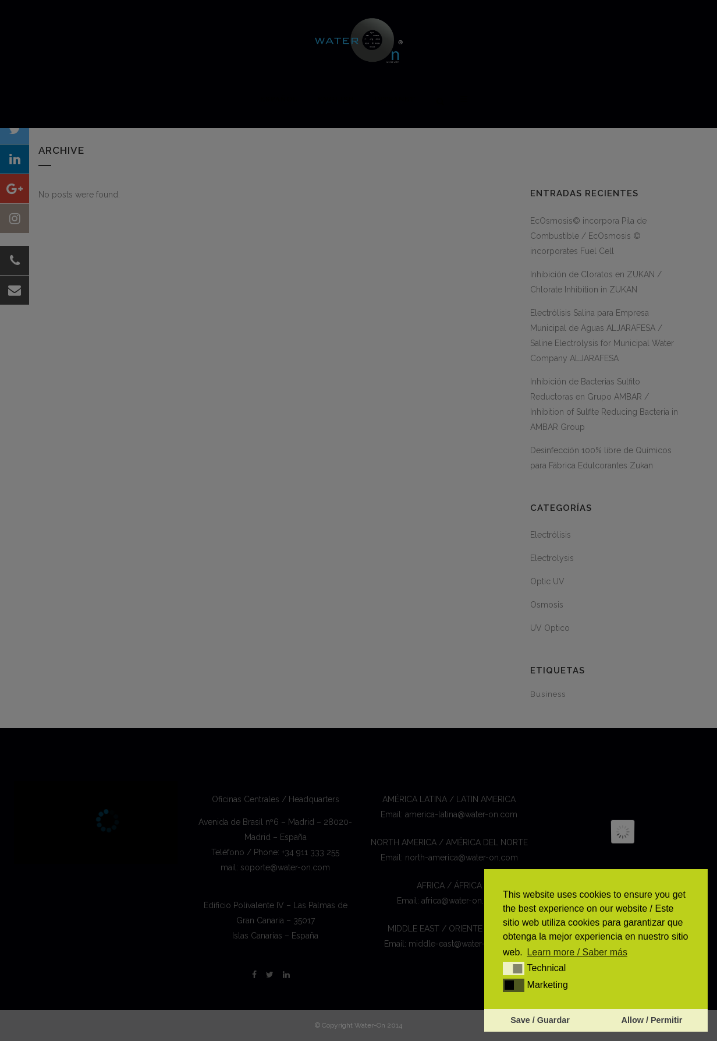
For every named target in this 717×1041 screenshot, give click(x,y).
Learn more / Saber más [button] (577, 952)
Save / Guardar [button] (540, 1020)
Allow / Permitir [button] (652, 1020)
